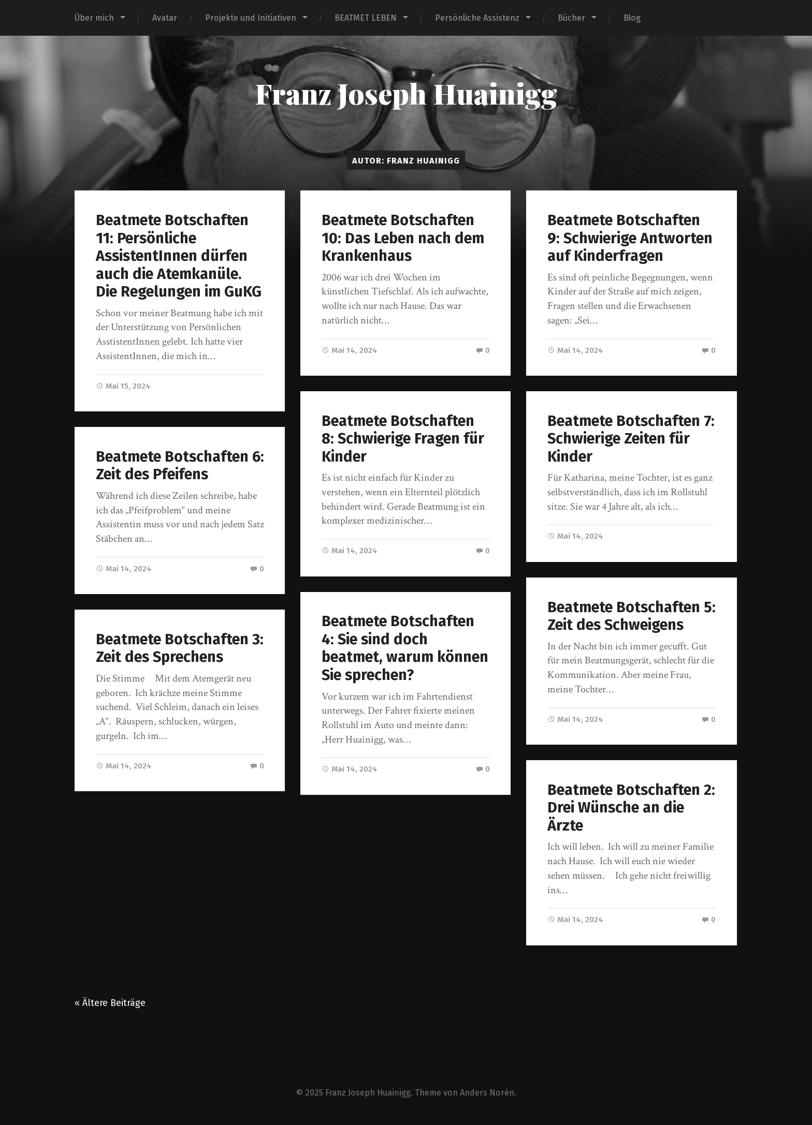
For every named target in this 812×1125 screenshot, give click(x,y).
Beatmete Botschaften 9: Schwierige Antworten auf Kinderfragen (630, 238)
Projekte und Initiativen (250, 18)
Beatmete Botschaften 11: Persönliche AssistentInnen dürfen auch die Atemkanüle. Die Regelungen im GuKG (179, 256)
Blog (632, 18)
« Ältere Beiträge (110, 1003)
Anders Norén (487, 1093)
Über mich (94, 18)
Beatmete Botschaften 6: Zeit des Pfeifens (180, 466)
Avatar (164, 18)
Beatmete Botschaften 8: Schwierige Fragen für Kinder (403, 439)
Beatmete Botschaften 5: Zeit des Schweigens (631, 616)
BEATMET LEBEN (366, 18)
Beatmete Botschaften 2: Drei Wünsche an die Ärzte (631, 808)
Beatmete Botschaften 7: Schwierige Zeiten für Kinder (631, 439)
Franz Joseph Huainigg (406, 93)
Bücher (571, 18)
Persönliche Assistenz (477, 18)
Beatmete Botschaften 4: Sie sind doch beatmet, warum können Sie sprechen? (405, 648)
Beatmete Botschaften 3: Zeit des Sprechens (180, 648)
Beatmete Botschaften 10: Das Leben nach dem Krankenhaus (403, 238)
